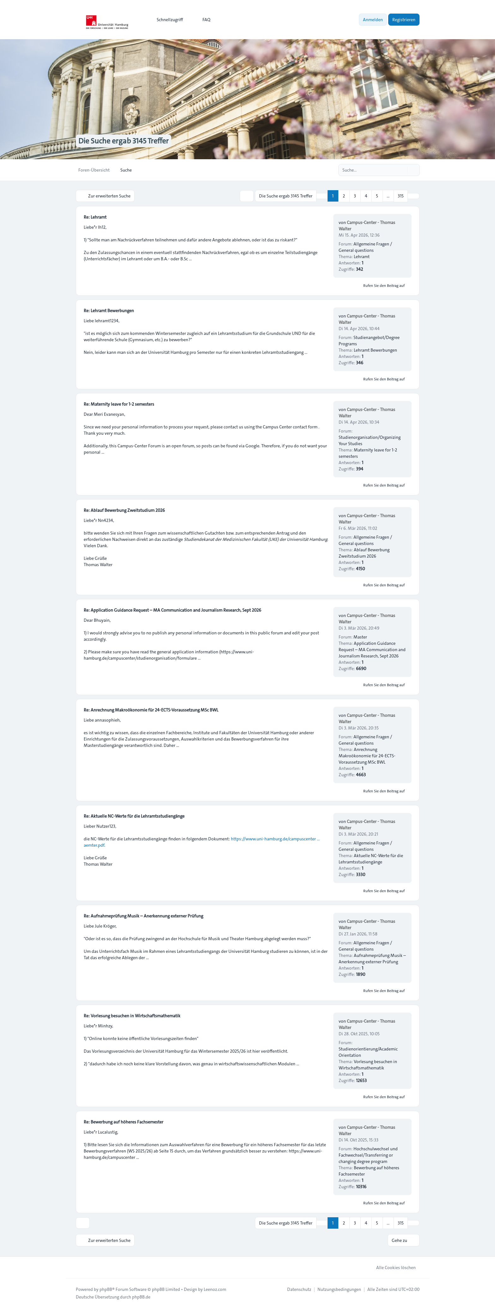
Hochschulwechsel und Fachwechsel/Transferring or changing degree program (368, 1154)
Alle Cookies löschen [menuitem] (392, 1267)
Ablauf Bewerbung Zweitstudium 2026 (364, 552)
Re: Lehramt (95, 217)
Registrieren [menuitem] (403, 19)
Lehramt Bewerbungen (375, 350)
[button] (413, 196)
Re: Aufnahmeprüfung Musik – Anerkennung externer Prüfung (143, 915)
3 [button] (355, 196)
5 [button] (377, 196)
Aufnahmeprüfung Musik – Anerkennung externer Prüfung (372, 958)
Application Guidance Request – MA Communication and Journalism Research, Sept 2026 (372, 649)
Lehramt (362, 256)
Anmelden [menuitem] (373, 19)
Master (360, 636)
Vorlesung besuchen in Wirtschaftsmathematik (368, 1064)
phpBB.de (141, 1296)
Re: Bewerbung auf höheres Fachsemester (123, 1121)
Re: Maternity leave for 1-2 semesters (119, 404)
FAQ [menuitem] (202, 19)
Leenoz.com (215, 1289)
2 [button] (344, 196)
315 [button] (401, 196)
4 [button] (366, 196)
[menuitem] (167, 19)
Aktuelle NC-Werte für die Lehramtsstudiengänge (371, 858)
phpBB (106, 1289)
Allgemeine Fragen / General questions (365, 246)
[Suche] (401, 170)
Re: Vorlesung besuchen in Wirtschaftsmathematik (132, 1015)
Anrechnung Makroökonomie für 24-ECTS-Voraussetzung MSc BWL (367, 755)
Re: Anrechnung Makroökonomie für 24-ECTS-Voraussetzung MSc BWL (151, 709)
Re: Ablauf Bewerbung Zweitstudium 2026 (124, 510)
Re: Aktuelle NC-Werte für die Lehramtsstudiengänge (134, 816)
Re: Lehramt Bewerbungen (109, 310)
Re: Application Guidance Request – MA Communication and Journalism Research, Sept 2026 (172, 610)
